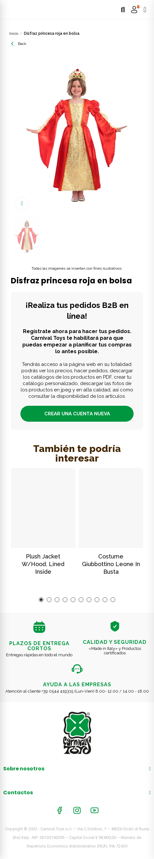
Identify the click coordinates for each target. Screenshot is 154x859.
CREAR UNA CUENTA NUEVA (77, 414)
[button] (41, 599)
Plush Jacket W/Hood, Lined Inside (43, 564)
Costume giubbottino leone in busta (111, 564)
